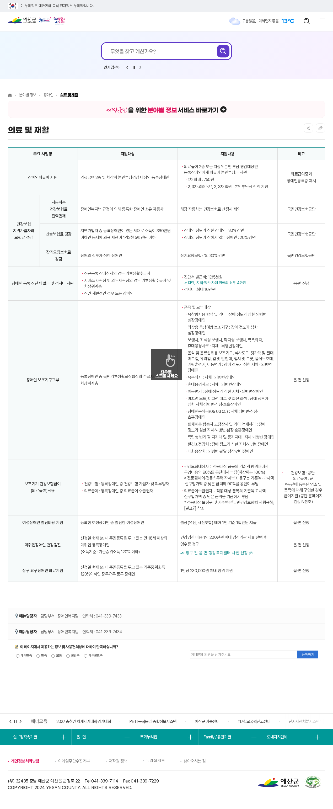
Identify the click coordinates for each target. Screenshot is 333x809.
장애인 (48, 95)
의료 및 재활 (69, 95)
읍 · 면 (81, 737)
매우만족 (24, 655)
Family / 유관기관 (217, 737)
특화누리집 (148, 737)
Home (10, 95)
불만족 (72, 655)
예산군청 (22, 21)
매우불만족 (93, 655)
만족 (41, 655)
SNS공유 (308, 128)
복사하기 (320, 128)
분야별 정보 (27, 95)
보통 (56, 655)
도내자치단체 (277, 737)
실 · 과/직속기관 (25, 737)
